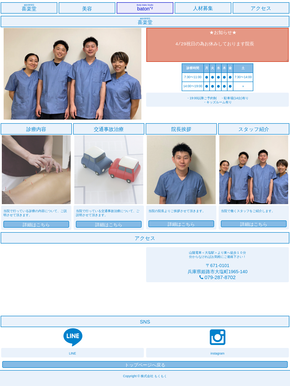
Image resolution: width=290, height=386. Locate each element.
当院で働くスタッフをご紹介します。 (248, 211)
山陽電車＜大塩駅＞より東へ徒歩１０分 (217, 252)
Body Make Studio (145, 5)
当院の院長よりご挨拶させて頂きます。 (176, 211)
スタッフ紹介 (253, 129)
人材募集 (203, 8)
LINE (72, 353)
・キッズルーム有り (235, 102)
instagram (217, 353)
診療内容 (36, 129)
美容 (87, 9)
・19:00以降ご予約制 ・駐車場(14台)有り (217, 98)
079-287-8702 (219, 277)
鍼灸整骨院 (29, 5)
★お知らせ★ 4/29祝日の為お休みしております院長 (217, 45)
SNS (145, 322)
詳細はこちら (36, 224)
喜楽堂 (29, 9)
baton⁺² (145, 9)
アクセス (261, 8)
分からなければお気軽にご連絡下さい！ (217, 256)
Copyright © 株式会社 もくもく (145, 376)
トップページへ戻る (145, 364)
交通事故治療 (109, 129)
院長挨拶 (181, 129)
